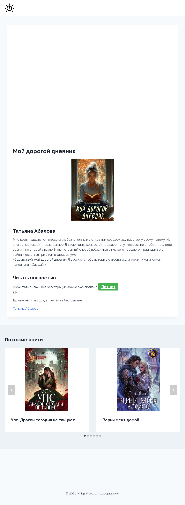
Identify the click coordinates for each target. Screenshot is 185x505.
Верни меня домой (121, 420)
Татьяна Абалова (25, 308)
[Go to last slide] (11, 390)
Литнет (108, 286)
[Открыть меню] (176, 8)
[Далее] (173, 390)
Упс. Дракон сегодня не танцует (43, 420)
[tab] (85, 436)
